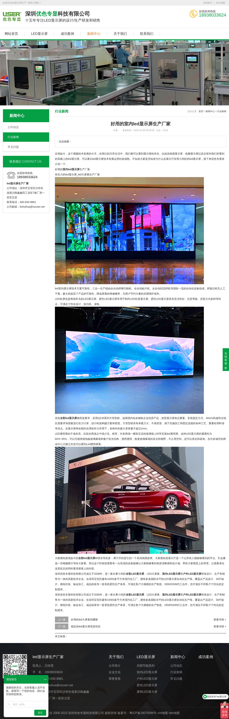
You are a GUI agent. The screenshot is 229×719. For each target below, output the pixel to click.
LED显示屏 (39, 34)
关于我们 (120, 34)
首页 (201, 111)
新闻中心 (94, 34)
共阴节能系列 (146, 665)
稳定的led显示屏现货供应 (86, 626)
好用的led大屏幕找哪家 (84, 619)
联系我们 (146, 34)
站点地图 (220, 2)
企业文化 (115, 672)
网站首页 (11, 34)
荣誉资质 (115, 678)
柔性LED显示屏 (147, 685)
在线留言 (207, 2)
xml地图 (162, 713)
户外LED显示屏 (147, 678)
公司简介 (115, 665)
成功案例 (67, 34)
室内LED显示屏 (147, 672)
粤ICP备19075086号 (143, 713)
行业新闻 (13, 137)
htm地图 (174, 713)
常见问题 (13, 146)
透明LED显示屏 (147, 691)
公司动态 (13, 127)
